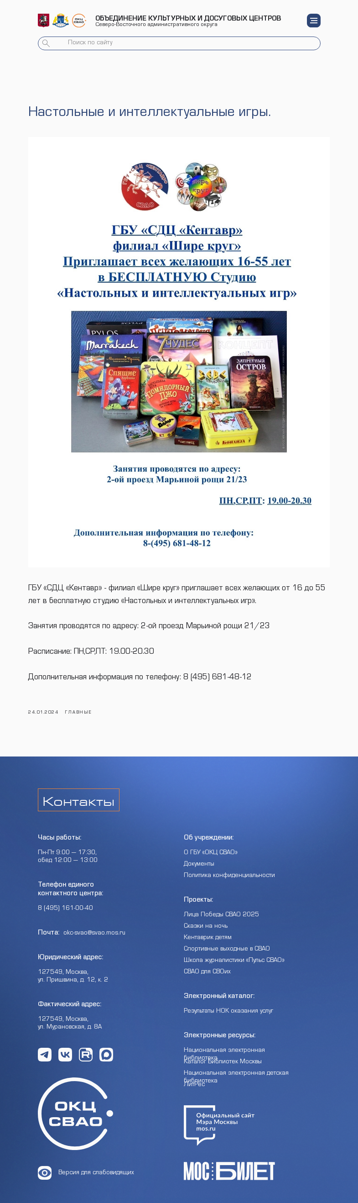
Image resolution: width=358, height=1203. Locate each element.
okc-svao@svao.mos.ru (94, 925)
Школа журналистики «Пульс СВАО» (234, 952)
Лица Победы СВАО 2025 (221, 907)
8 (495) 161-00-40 (65, 900)
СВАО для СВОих (207, 964)
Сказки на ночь (206, 918)
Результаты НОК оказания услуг (228, 1003)
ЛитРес (194, 1076)
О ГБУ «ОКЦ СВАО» (211, 844)
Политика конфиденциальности (229, 867)
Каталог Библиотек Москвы (223, 1054)
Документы (199, 856)
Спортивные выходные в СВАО (227, 941)
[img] (43, 20)
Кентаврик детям (208, 929)
